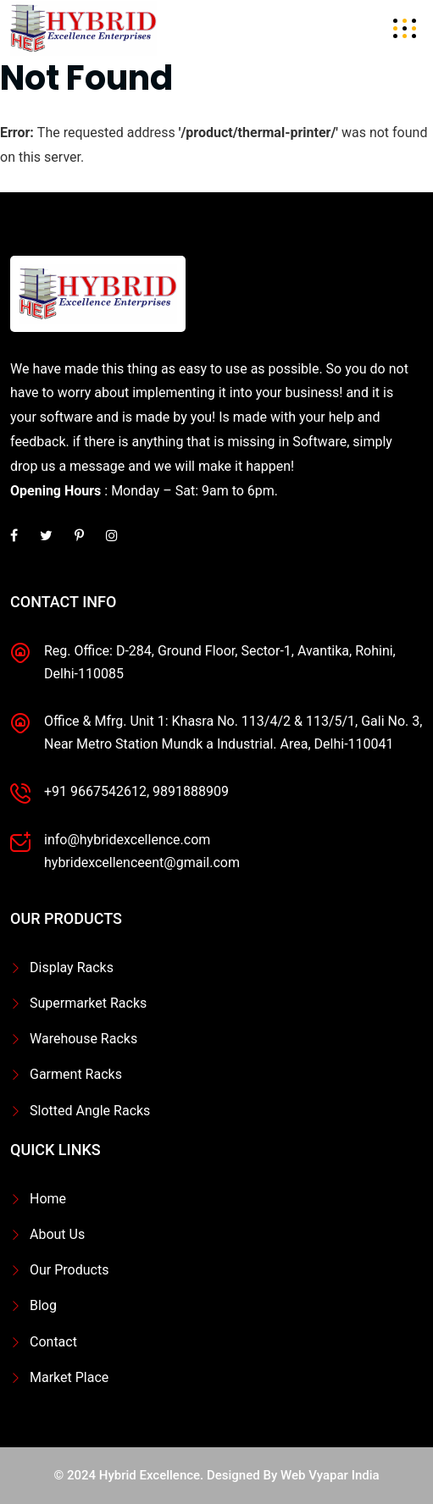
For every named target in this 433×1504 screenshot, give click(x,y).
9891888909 (191, 791)
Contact (53, 1342)
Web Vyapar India (330, 1475)
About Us (57, 1234)
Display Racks (72, 967)
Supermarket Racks (88, 1003)
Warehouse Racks (83, 1039)
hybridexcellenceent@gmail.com (142, 862)
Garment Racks (76, 1074)
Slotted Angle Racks (90, 1111)
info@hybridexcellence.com (127, 840)
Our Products (69, 1270)
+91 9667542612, (96, 791)
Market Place (69, 1377)
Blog (43, 1305)
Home (48, 1199)
